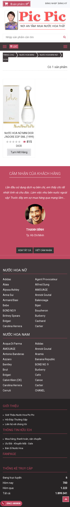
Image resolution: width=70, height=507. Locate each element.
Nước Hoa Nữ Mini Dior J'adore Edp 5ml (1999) (19, 135)
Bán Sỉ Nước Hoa (14, 448)
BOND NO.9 (9, 310)
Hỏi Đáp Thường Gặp (16, 419)
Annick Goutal (43, 294)
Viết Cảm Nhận (43, 250)
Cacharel (40, 320)
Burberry (40, 315)
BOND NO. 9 (42, 364)
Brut (5, 369)
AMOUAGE (41, 289)
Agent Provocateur (46, 279)
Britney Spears (11, 315)
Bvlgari (7, 320)
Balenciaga (41, 300)
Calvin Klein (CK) (12, 380)
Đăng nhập (51, 3)
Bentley (7, 364)
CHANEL (40, 390)
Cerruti (7, 390)
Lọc (14, 46)
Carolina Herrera (12, 326)
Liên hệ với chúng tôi (16, 424)
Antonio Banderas (13, 354)
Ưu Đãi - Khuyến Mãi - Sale (19, 443)
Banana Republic (45, 359)
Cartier (39, 326)
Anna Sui (8, 294)
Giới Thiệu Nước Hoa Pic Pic (19, 415)
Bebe (6, 305)
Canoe (39, 380)
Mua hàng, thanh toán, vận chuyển (23, 438)
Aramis (39, 354)
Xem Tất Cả (24, 250)
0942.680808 (10, 503)
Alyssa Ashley (11, 289)
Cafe (38, 374)
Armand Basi (10, 300)
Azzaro (7, 359)
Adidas (7, 279)
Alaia (6, 284)
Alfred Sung (42, 284)
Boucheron (41, 310)
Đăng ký (62, 3)
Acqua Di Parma (12, 343)
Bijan (38, 305)
